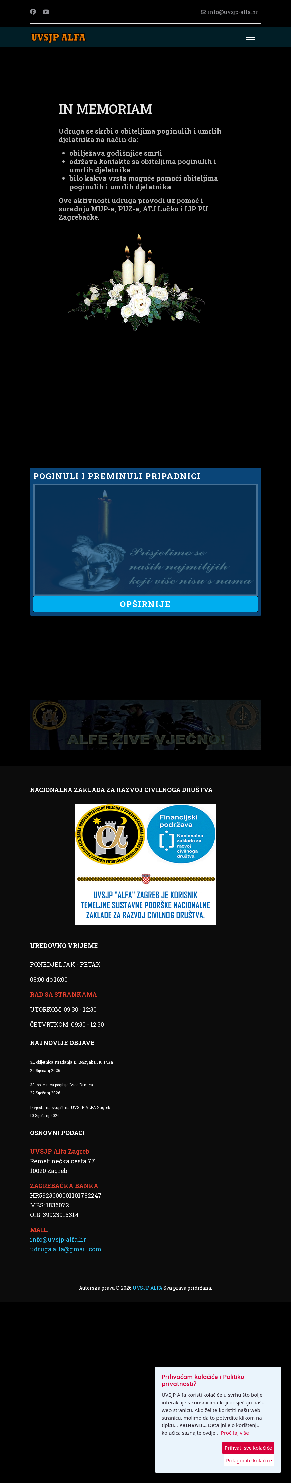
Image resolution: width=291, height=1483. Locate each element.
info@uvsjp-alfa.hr (233, 11)
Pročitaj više (235, 1432)
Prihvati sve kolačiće (248, 1447)
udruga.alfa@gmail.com (65, 1249)
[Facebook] (33, 12)
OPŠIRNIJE (145, 604)
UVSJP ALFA (148, 1288)
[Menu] (250, 37)
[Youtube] (46, 12)
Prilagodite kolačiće (249, 1460)
